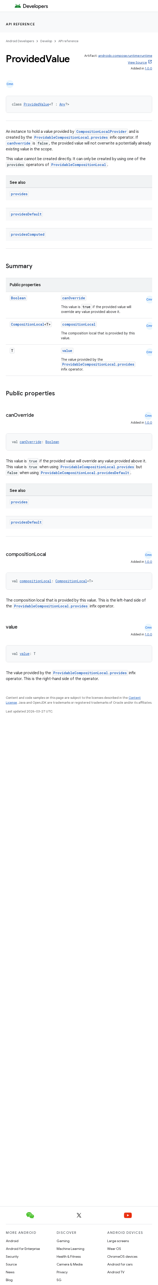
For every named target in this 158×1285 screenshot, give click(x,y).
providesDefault (26, 214)
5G (59, 1280)
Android (12, 1241)
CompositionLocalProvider (101, 131)
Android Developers (20, 41)
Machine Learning (70, 1248)
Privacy (62, 1272)
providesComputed (27, 234)
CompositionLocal (27, 324)
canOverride (18, 143)
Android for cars (119, 1264)
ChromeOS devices (122, 1256)
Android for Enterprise (23, 1248)
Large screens (118, 1241)
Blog (9, 1280)
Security (12, 1256)
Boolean (18, 298)
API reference (20, 24)
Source (11, 1264)
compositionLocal (79, 324)
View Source (137, 62)
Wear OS (114, 1248)
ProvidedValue (36, 104)
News (10, 1272)
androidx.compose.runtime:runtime (125, 56)
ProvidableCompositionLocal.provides (71, 137)
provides (19, 194)
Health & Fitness (69, 1256)
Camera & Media (70, 1264)
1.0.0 (148, 68)
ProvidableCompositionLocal (78, 164)
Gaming (63, 1241)
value (67, 350)
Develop (46, 41)
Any (62, 104)
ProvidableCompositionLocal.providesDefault (85, 472)
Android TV (115, 1272)
